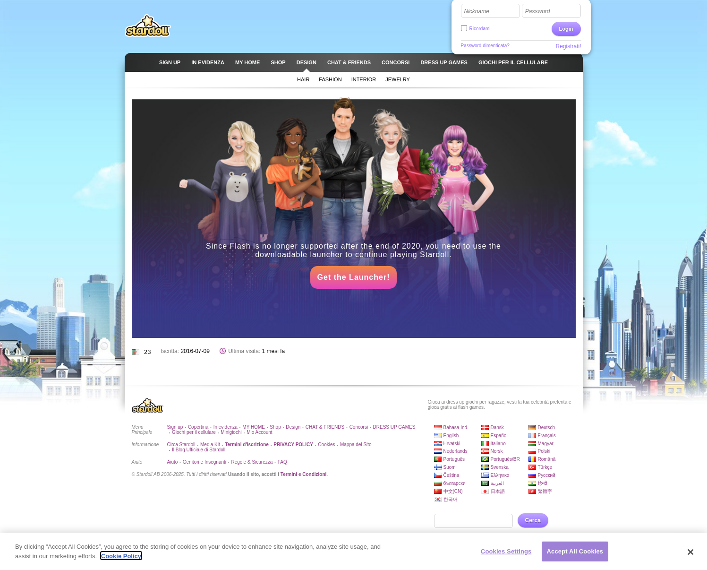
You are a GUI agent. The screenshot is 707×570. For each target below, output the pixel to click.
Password (537, 11)
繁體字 (545, 491)
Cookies (326, 444)
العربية (497, 483)
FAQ (282, 462)
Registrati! (568, 46)
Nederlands (455, 451)
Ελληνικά (500, 475)
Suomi (450, 467)
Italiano (498, 443)
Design (293, 427)
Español (499, 435)
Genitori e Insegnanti (204, 462)
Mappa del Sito (356, 444)
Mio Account (259, 432)
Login (566, 29)
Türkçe (545, 467)
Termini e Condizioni (304, 474)
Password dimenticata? (485, 45)
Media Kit (210, 444)
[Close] (690, 556)
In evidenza (225, 427)
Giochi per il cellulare (194, 432)
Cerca (533, 520)
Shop (275, 427)
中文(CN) (453, 491)
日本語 (498, 491)
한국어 (450, 499)
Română (547, 459)
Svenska (500, 467)
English (451, 435)
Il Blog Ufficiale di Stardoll (198, 449)
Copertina (198, 427)
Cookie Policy (121, 559)
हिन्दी (542, 483)
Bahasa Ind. (455, 427)
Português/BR (505, 459)
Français (547, 435)
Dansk (497, 427)
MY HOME (253, 427)
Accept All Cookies (575, 555)
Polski (544, 451)
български (454, 483)
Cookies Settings (506, 555)
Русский (546, 475)
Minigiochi (231, 432)
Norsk (497, 451)
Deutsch (546, 427)
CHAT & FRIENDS (325, 427)
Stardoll (148, 25)
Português (454, 459)
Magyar (546, 443)
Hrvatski (451, 443)
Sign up (175, 427)
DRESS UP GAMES (394, 427)
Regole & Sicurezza (252, 462)
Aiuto (172, 462)
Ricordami (480, 28)
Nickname (476, 11)
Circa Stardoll (181, 444)
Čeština (451, 475)
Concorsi (358, 427)
